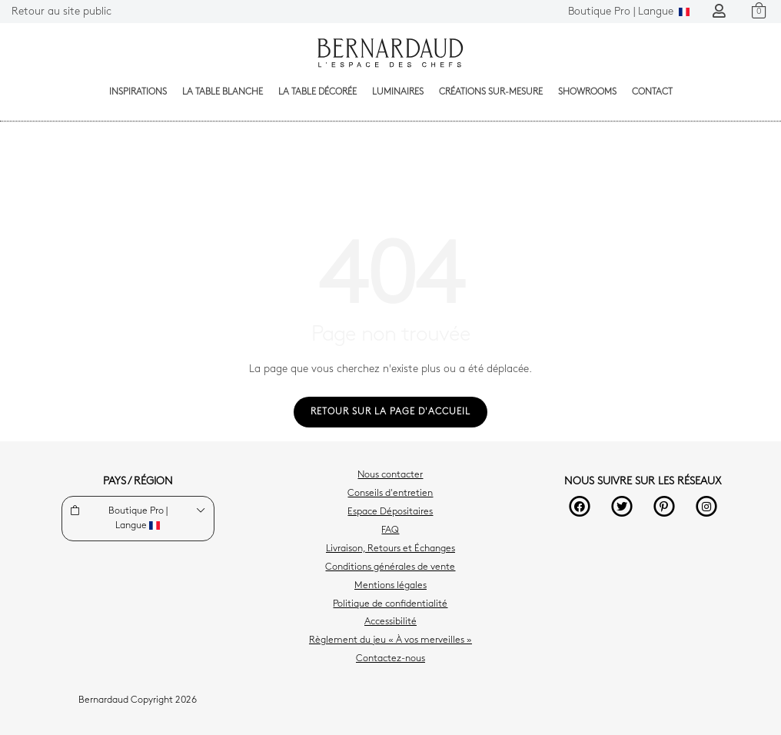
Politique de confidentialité (390, 604)
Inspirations (138, 92)
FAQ (390, 530)
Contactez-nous (390, 658)
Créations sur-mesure (491, 92)
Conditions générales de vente (390, 567)
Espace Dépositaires (390, 512)
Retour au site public (61, 12)
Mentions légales (390, 585)
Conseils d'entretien (390, 493)
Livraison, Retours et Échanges (390, 549)
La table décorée (317, 92)
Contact (652, 92)
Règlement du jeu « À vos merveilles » (390, 640)
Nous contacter (390, 475)
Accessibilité (390, 622)
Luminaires (398, 92)
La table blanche (222, 92)
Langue (629, 12)
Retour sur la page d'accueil (390, 412)
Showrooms (587, 92)
